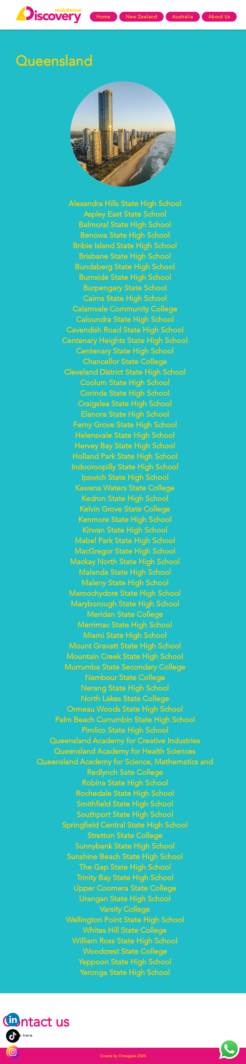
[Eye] (13, 1052)
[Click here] (22, 1035)
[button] (141, 17)
